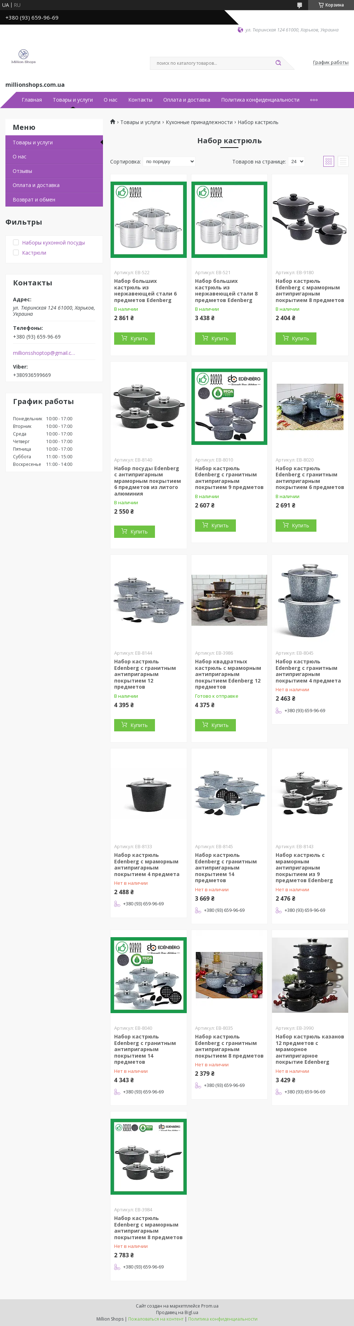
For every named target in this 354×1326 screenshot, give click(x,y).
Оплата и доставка (186, 99)
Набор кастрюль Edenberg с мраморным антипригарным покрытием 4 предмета (147, 864)
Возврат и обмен (34, 199)
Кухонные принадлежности (199, 122)
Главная (32, 99)
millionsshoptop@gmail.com (44, 353)
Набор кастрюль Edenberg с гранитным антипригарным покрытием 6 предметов (310, 478)
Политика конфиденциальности (260, 99)
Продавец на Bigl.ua (177, 1312)
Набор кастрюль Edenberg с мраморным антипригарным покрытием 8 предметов (310, 290)
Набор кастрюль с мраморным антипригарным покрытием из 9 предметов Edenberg (304, 867)
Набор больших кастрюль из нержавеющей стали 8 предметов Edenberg (226, 290)
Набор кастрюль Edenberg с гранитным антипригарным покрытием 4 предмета (308, 671)
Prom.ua (210, 1306)
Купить (139, 338)
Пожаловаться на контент (156, 1319)
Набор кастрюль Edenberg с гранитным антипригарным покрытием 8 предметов (229, 1046)
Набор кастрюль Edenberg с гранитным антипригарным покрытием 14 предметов (226, 867)
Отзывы (22, 170)
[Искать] (278, 63)
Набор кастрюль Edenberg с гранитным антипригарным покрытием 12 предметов (145, 674)
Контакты (140, 99)
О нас (110, 99)
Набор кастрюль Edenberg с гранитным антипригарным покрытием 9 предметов (229, 478)
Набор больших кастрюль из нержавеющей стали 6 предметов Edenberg (145, 290)
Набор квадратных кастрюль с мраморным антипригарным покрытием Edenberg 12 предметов (228, 674)
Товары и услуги (73, 99)
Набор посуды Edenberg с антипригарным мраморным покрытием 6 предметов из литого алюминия (147, 481)
